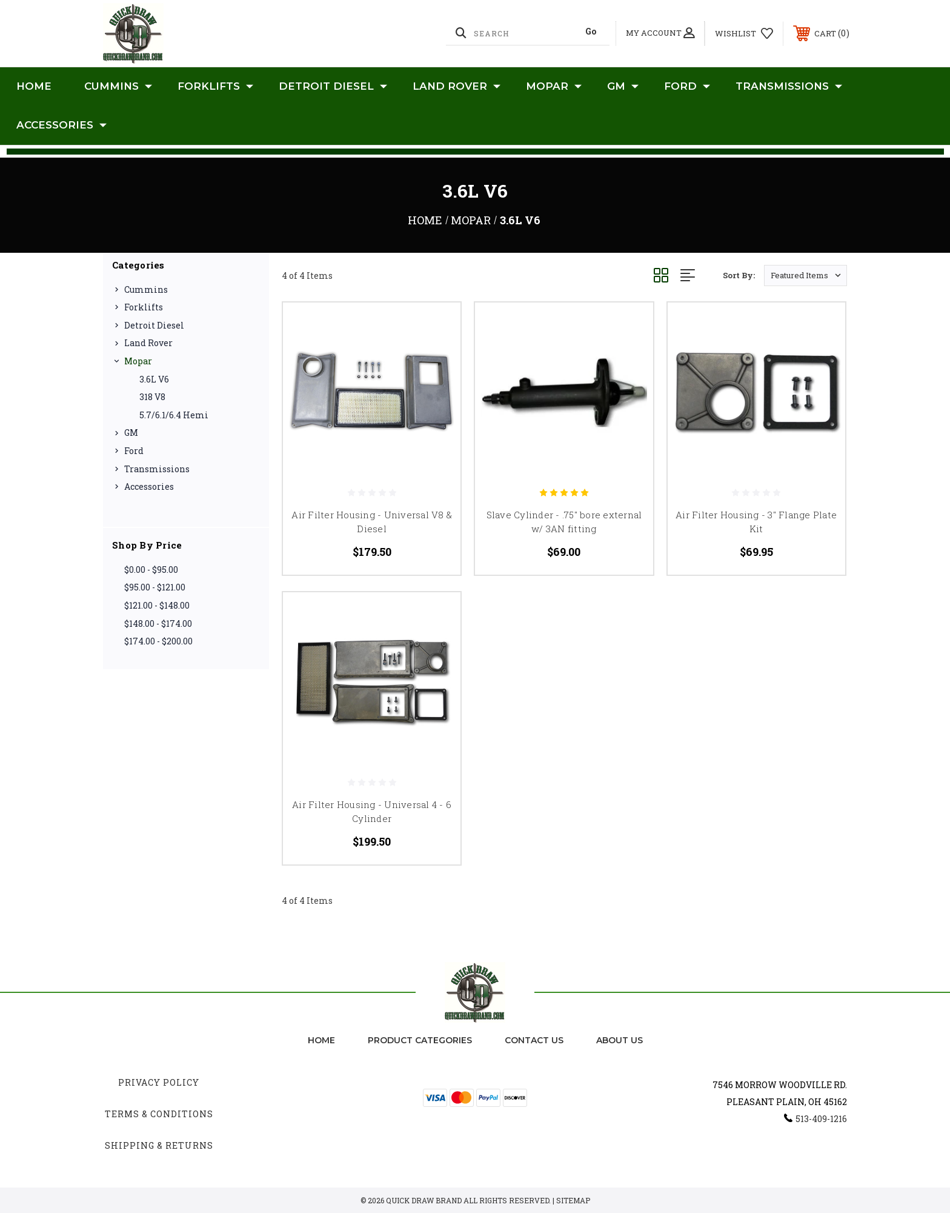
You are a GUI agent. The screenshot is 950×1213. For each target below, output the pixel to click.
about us (619, 1040)
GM (623, 86)
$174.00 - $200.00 (158, 641)
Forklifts (215, 86)
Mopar (554, 86)
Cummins (118, 86)
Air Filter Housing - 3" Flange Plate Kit (756, 522)
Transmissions (789, 86)
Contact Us (534, 1040)
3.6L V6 (154, 379)
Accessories (61, 125)
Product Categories (420, 1040)
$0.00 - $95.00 (151, 569)
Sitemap (573, 1200)
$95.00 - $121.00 (154, 587)
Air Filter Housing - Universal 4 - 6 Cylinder (371, 811)
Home (33, 86)
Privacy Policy (158, 1082)
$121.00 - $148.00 (157, 605)
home (321, 1040)
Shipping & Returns (159, 1145)
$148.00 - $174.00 (158, 623)
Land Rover (456, 86)
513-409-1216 (821, 1118)
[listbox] (805, 275)
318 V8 (152, 397)
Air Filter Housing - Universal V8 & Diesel (371, 522)
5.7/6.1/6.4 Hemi (173, 415)
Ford (687, 86)
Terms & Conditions (159, 1114)
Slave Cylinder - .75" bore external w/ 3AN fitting (564, 522)
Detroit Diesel (333, 86)
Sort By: (739, 275)
